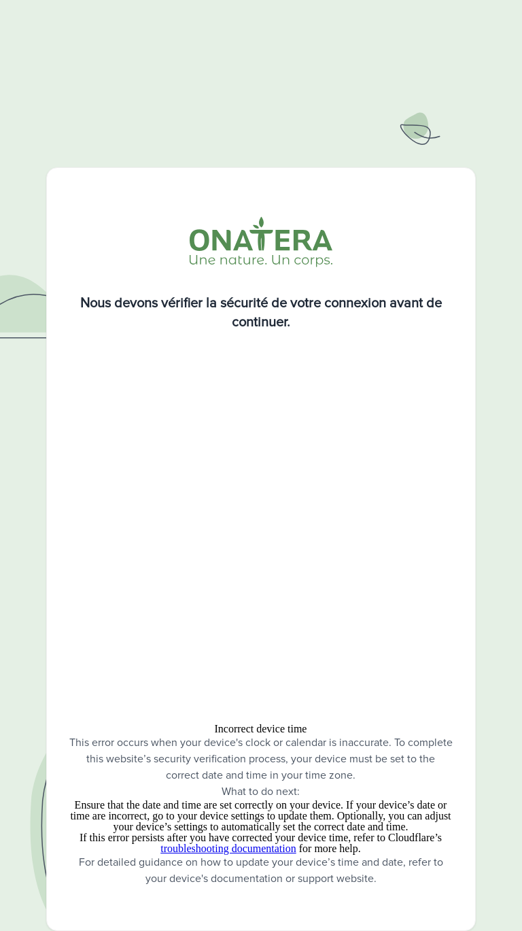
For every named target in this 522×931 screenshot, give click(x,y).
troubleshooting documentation (228, 848)
